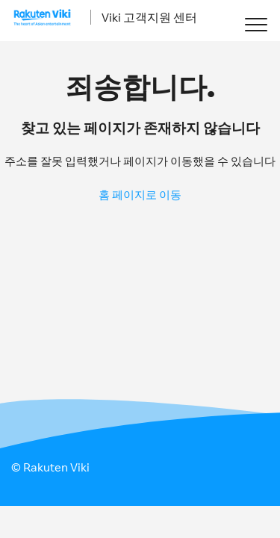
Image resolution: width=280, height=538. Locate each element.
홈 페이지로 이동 (140, 195)
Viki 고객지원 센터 (149, 17)
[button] (256, 24)
